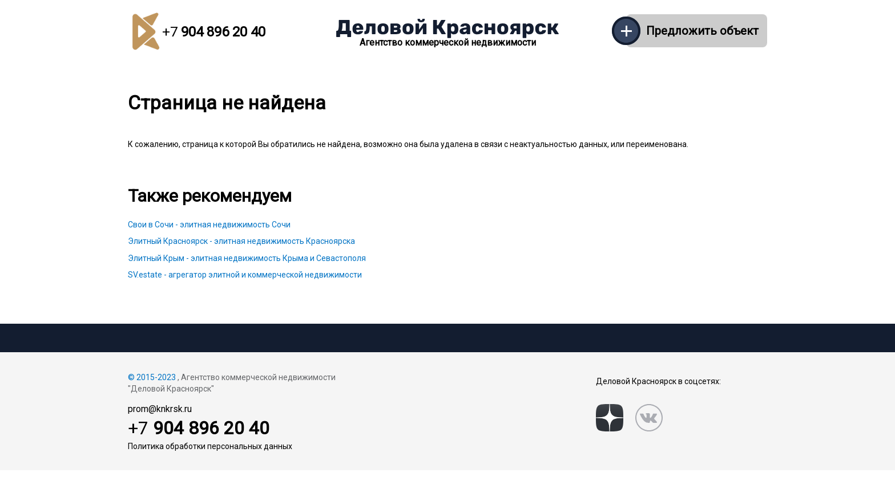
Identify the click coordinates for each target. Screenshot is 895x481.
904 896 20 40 (213, 32)
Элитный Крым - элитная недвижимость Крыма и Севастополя (247, 258)
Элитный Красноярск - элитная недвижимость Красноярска (241, 241)
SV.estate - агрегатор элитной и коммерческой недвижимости (245, 274)
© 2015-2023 (152, 377)
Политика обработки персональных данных (210, 446)
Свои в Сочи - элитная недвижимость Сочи (209, 224)
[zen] (609, 417)
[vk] (649, 417)
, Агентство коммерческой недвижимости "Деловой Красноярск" (232, 383)
